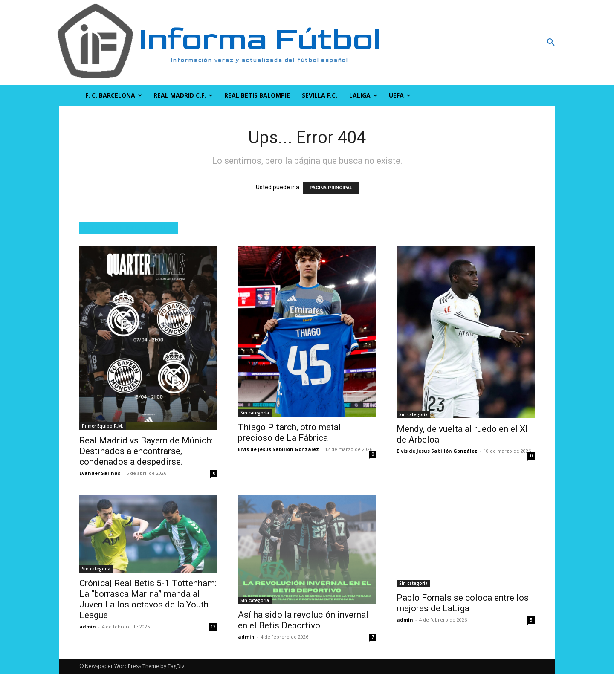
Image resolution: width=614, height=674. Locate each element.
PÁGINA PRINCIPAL (331, 188)
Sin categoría (254, 413)
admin (87, 626)
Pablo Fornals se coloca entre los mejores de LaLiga (463, 603)
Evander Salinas (99, 473)
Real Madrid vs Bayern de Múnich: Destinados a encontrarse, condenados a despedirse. (146, 451)
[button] (505, 42)
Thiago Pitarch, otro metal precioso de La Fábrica (289, 432)
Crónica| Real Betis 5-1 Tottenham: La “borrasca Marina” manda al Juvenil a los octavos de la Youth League (148, 599)
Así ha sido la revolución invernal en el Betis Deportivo (303, 620)
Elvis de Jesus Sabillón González (278, 449)
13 (213, 627)
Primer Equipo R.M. (102, 426)
